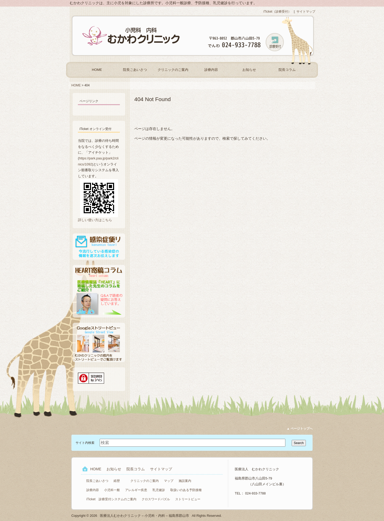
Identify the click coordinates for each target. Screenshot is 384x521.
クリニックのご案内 (173, 70)
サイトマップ (305, 11)
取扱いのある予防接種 (186, 490)
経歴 (117, 481)
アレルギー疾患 (136, 490)
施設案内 (185, 481)
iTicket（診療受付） (277, 11)
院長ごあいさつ (135, 70)
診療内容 (211, 70)
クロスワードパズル (156, 499)
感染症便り (99, 246)
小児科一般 (112, 490)
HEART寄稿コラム (99, 291)
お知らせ (249, 70)
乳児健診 (158, 490)
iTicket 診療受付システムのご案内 (111, 499)
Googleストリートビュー (99, 342)
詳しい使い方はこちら (95, 220)
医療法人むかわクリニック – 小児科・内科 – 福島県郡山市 (131, 35)
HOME (97, 70)
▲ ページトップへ (300, 428)
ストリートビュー (187, 499)
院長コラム (287, 70)
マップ (168, 481)
